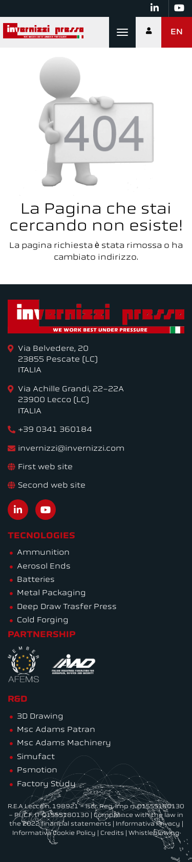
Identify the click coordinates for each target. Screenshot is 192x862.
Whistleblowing (154, 833)
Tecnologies (41, 536)
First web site (45, 467)
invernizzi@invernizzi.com (71, 449)
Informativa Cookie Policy (54, 833)
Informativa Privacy (148, 824)
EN (176, 32)
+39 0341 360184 (55, 430)
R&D (17, 699)
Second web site (52, 486)
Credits (112, 833)
